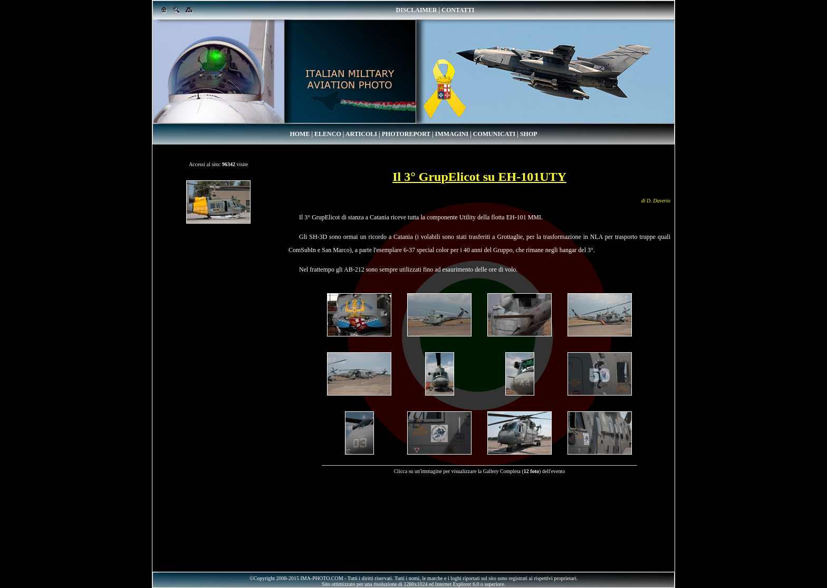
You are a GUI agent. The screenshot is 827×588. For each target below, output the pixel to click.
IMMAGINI (451, 134)
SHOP (528, 134)
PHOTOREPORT (406, 134)
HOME (300, 134)
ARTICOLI (361, 134)
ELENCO (327, 134)
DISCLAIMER (416, 10)
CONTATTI (457, 10)
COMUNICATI (494, 134)
